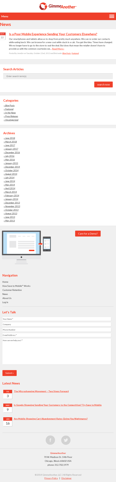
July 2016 (9, 156)
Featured (75, 53)
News (5, 294)
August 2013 (11, 213)
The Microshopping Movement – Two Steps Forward (41, 391)
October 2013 (11, 210)
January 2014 (11, 199)
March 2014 (11, 192)
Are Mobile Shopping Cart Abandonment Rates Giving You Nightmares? (51, 418)
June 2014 (10, 181)
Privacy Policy (51, 478)
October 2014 (11, 170)
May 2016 (10, 159)
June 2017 (10, 145)
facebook (50, 440)
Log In (5, 302)
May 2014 (10, 185)
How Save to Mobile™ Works (16, 286)
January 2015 (11, 163)
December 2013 (12, 202)
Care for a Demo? (88, 233)
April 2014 (10, 188)
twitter (66, 440)
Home (5, 282)
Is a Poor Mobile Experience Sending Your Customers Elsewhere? (53, 34)
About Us (6, 298)
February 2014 (12, 195)
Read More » (58, 48)
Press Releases (11, 116)
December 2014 (12, 167)
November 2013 (12, 206)
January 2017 (11, 149)
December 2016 (12, 152)
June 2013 (10, 217)
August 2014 (11, 174)
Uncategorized (11, 120)
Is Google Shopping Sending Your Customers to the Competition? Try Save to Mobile (58, 405)
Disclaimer (66, 478)
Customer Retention (12, 290)
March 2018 (11, 141)
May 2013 (10, 220)
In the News (10, 112)
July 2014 (9, 177)
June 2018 (10, 138)
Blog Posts (66, 53)
